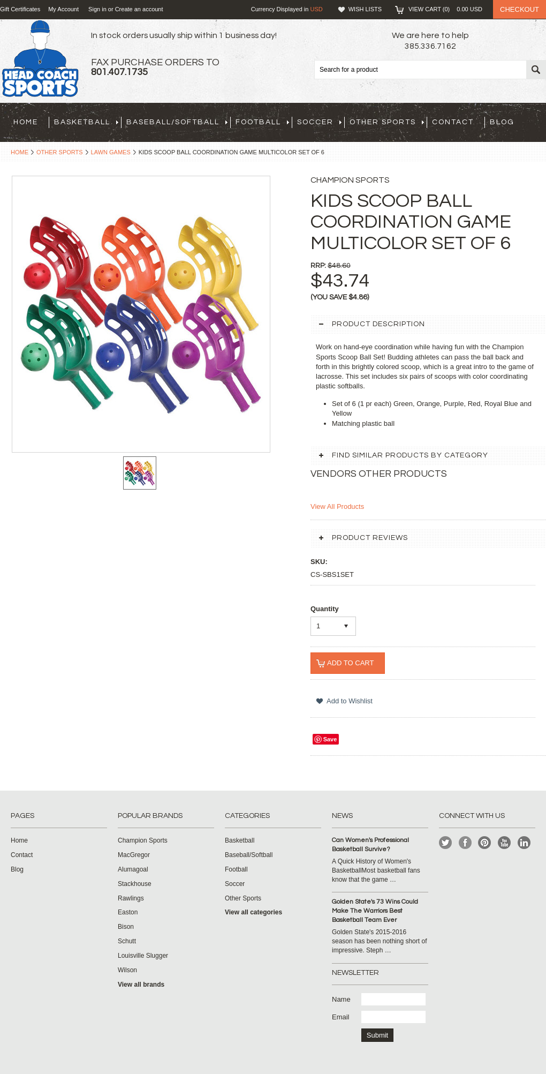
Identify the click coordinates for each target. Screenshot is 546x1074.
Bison (126, 926)
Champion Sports (143, 840)
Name (341, 999)
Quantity (324, 609)
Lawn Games (111, 152)
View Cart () (445, 9)
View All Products (337, 506)
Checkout (519, 9)
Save (330, 739)
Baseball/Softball (177, 122)
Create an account (139, 9)
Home (19, 152)
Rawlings (131, 898)
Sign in (97, 9)
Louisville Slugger (143, 955)
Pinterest (484, 843)
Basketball (86, 122)
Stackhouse (134, 884)
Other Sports (387, 122)
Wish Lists (365, 9)
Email (341, 1017)
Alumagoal (133, 869)
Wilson (127, 970)
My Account (63, 9)
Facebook (465, 843)
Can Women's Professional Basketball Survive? (370, 845)
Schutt (127, 941)
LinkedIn (524, 843)
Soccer (319, 122)
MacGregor (134, 855)
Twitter (445, 843)
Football (262, 122)
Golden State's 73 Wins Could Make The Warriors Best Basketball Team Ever (375, 910)
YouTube (504, 843)
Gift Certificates (20, 9)
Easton (128, 912)
